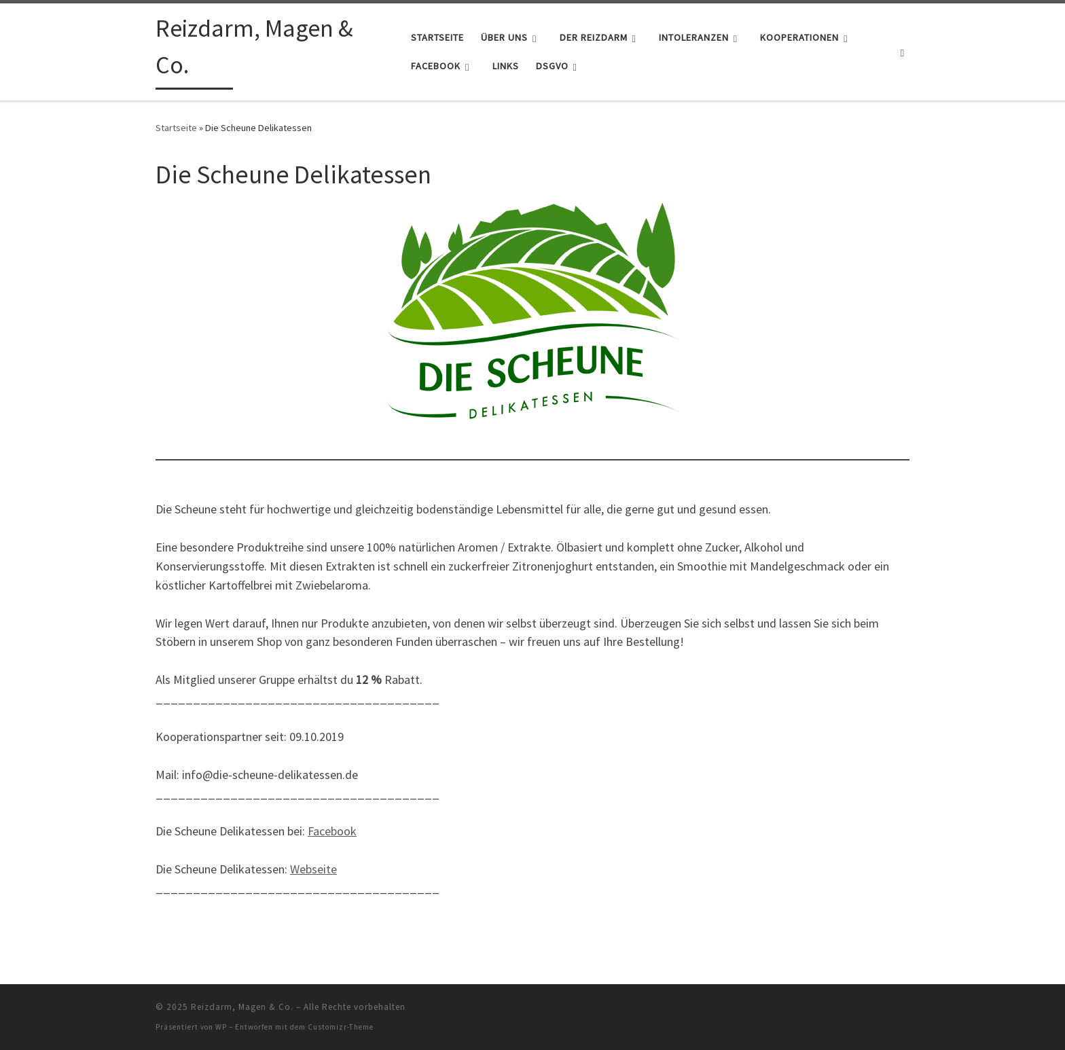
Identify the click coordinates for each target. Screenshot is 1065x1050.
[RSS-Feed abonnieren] (907, 1010)
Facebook (332, 831)
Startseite (176, 128)
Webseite (313, 869)
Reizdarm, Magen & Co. (242, 1007)
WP (221, 1027)
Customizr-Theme (341, 1027)
